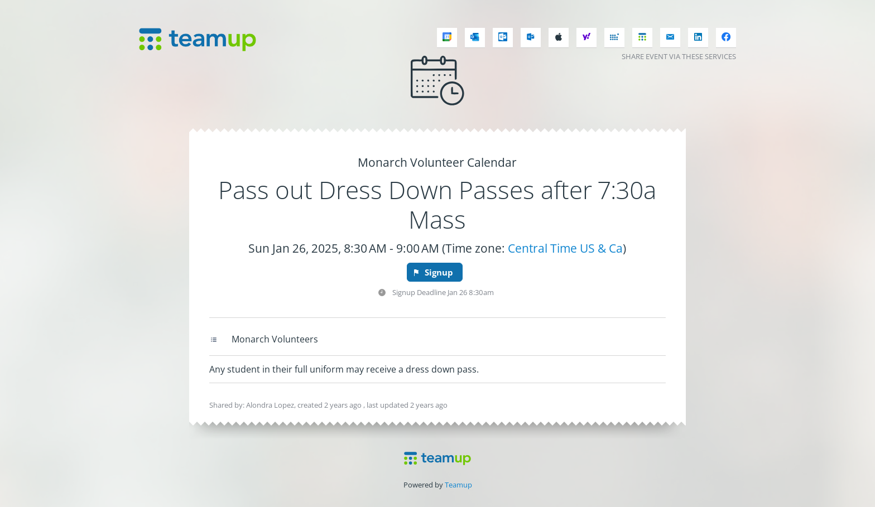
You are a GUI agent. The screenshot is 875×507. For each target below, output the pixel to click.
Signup (433, 272)
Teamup (458, 485)
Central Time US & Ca (565, 248)
